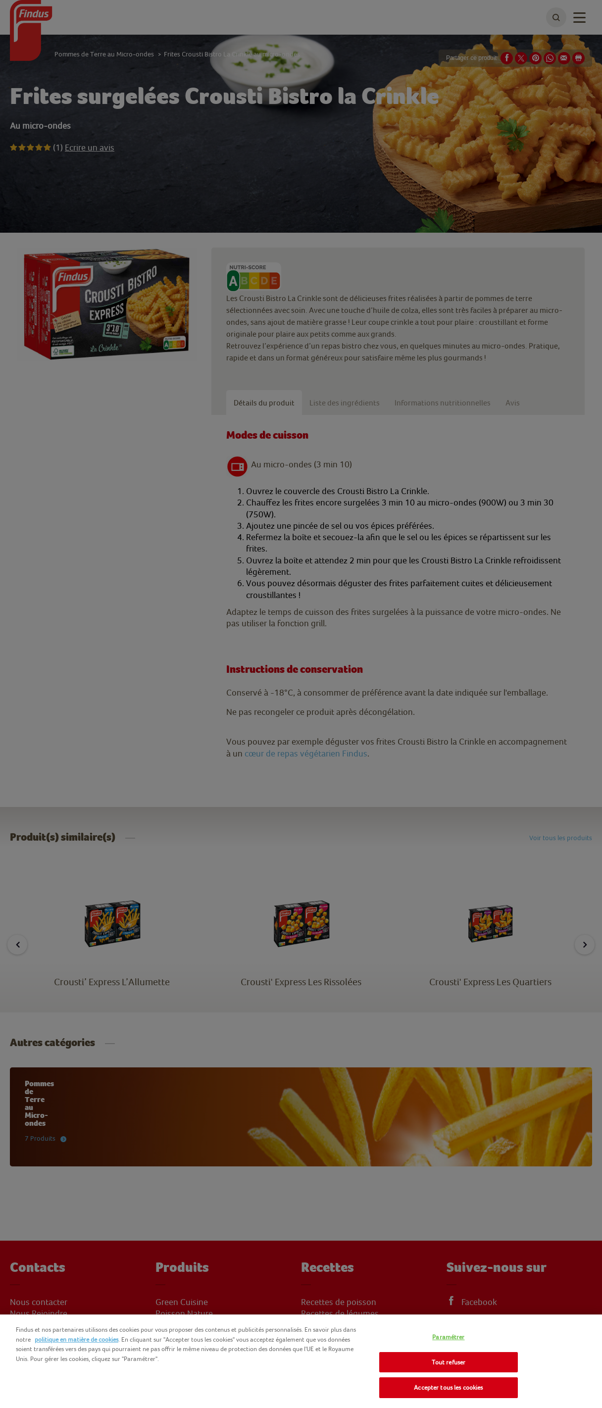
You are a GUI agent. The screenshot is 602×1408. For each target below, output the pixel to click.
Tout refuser (449, 1362)
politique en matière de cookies (76, 1339)
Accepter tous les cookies (448, 1387)
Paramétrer (448, 1337)
